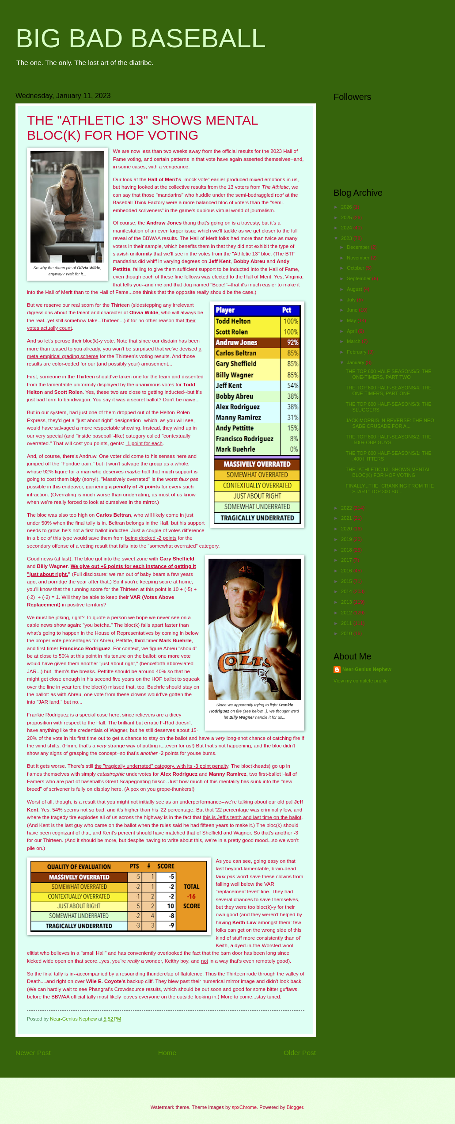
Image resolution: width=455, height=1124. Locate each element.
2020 (347, 528)
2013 (347, 602)
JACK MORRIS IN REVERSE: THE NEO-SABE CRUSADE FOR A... (391, 423)
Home (167, 1052)
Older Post (300, 1052)
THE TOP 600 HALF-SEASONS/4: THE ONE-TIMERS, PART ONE (389, 390)
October (356, 268)
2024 (347, 227)
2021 (347, 518)
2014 (347, 591)
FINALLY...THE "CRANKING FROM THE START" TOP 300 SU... (390, 488)
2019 (347, 539)
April (352, 331)
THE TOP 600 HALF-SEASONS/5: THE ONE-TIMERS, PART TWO (389, 374)
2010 (347, 633)
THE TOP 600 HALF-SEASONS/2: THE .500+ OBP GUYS (389, 439)
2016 (347, 570)
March (354, 341)
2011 (347, 623)
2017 (347, 560)
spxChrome (244, 1107)
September (359, 278)
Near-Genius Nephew (366, 669)
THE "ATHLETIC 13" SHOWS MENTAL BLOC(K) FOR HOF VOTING (388, 472)
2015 (347, 581)
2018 (347, 549)
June (353, 309)
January (356, 362)
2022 (347, 508)
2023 (347, 238)
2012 (347, 612)
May (352, 320)
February (357, 351)
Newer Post (33, 1052)
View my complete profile (360, 680)
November (359, 257)
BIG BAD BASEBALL (140, 38)
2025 (347, 217)
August (355, 289)
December (359, 247)
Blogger (295, 1107)
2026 (347, 207)
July (352, 299)
